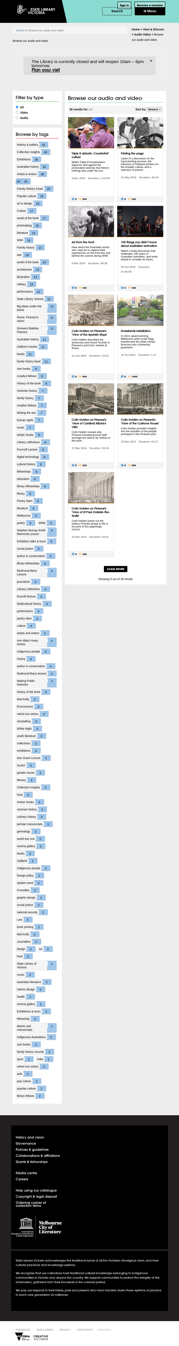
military (26, 284)
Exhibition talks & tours (36, 541)
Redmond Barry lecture (37, 673)
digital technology (33, 457)
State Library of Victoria (37, 965)
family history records (35, 1052)
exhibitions (29, 750)
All (20, 107)
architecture (29, 269)
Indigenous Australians (36, 1037)
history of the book (33, 692)
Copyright (85, 1329)
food (25, 795)
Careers (22, 1179)
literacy (26, 780)
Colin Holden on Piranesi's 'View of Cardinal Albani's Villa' (89, 423)
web (24, 1074)
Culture (26, 211)
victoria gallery (31, 846)
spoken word (30, 883)
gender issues (31, 773)
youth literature (31, 736)
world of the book (33, 218)
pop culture (29, 1081)
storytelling (29, 721)
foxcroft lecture (31, 596)
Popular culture (31, 196)
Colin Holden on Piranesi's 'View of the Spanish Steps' (89, 332)
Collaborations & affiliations (38, 1155)
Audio (22, 118)
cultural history (31, 464)
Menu (150, 11)
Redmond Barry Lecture (37, 572)
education (28, 479)
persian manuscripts (35, 824)
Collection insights (33, 152)
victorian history (32, 809)
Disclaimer (45, 1329)
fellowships (29, 471)
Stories (20, 30)
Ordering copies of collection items (31, 1204)
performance (30, 291)
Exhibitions (29, 159)
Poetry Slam (30, 501)
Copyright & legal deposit (36, 1196)
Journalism (29, 941)
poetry (26, 523)
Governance (26, 1143)
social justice (30, 548)
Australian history (33, 167)
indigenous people (33, 651)
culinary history (31, 817)
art (23, 181)
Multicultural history (34, 604)
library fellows (30, 1096)
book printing (30, 927)
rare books (29, 369)
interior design (31, 989)
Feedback (23, 1329)
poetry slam (29, 618)
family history (30, 398)
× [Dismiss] (151, 61)
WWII (47, 523)
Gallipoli (27, 861)
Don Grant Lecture (34, 758)
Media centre (26, 1173)
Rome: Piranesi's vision (37, 319)
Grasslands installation (135, 331)
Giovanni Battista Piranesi (37, 330)
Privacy (65, 1329)
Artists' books (30, 802)
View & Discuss (153, 29)
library (26, 493)
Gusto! (26, 765)
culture (26, 626)
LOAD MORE (115, 569)
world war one (31, 839)
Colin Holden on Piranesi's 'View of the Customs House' (140, 421)
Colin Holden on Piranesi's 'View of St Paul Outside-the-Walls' (91, 512)
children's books (32, 347)
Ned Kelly (28, 699)
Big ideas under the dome (37, 308)
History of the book (34, 383)
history (26, 659)
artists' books (30, 435)
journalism (28, 582)
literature (27, 233)
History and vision (30, 1137)
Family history (31, 247)
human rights (30, 420)
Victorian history (32, 391)
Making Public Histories (37, 682)
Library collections (33, 442)
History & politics (32, 145)
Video (22, 112)
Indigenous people (33, 868)
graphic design (31, 897)
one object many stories (37, 642)
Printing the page (132, 153)
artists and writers (33, 633)
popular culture (31, 1088)
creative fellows (32, 376)
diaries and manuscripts (37, 1028)
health (26, 997)
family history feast (34, 361)
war (24, 255)
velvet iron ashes (33, 714)
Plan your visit (46, 70)
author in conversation (36, 556)
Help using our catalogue (36, 1190)
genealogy (28, 831)
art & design (29, 203)
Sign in (124, 5)
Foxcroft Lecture (32, 449)
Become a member (150, 5)
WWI (25, 240)
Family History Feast (35, 189)
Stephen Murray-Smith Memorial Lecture (37, 532)
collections (28, 743)
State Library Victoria (35, 299)
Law (24, 919)
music (26, 427)
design (26, 949)
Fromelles (28, 890)
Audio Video (142, 34)
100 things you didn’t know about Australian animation (139, 244)
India (45, 1059)
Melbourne (29, 515)
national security (32, 912)
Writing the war (31, 413)
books (26, 354)
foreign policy (30, 875)
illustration (28, 277)
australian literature (34, 982)
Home (136, 29)
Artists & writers (32, 174)
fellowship (28, 1019)
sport (25, 1059)
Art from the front (83, 242)
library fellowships (33, 486)
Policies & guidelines (32, 1149)
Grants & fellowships (32, 1162)
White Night (29, 728)
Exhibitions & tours (34, 1011)
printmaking (29, 225)
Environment (30, 706)
